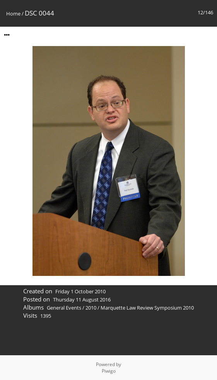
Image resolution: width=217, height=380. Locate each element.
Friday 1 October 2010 (80, 291)
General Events (64, 307)
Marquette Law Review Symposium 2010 (147, 307)
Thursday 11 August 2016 (82, 299)
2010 (90, 307)
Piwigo (109, 371)
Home (13, 13)
